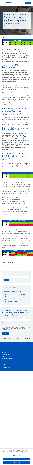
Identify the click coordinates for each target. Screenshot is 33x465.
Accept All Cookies (16, 462)
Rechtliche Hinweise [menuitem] (5, 350)
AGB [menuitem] (3, 356)
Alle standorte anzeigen (12, 340)
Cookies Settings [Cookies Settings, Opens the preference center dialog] (16, 455)
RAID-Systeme (19, 50)
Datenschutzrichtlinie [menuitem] (5, 346)
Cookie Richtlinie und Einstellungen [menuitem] (8, 348)
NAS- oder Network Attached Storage (17, 137)
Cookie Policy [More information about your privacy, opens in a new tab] (17, 452)
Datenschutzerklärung (6, 329)
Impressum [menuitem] (4, 352)
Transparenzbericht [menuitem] (5, 354)
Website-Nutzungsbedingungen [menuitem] (7, 344)
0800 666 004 (27, 2)
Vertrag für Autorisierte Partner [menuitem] (7, 358)
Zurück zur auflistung (7, 38)
